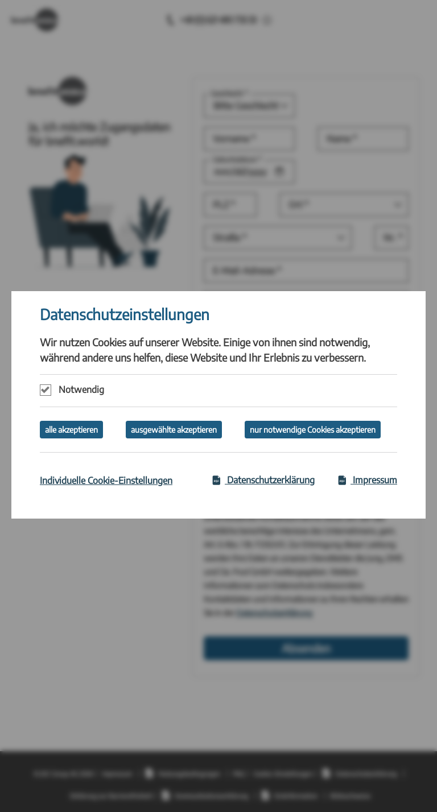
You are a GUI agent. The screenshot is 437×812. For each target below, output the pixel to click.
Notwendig (81, 389)
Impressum (367, 480)
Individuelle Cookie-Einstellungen (106, 480)
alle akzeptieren (71, 429)
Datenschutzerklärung (263, 480)
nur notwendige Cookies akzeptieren (313, 429)
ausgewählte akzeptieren (174, 429)
